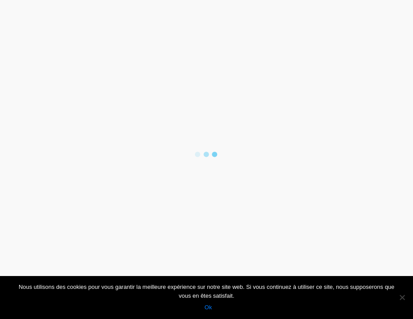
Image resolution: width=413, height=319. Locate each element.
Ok (209, 307)
